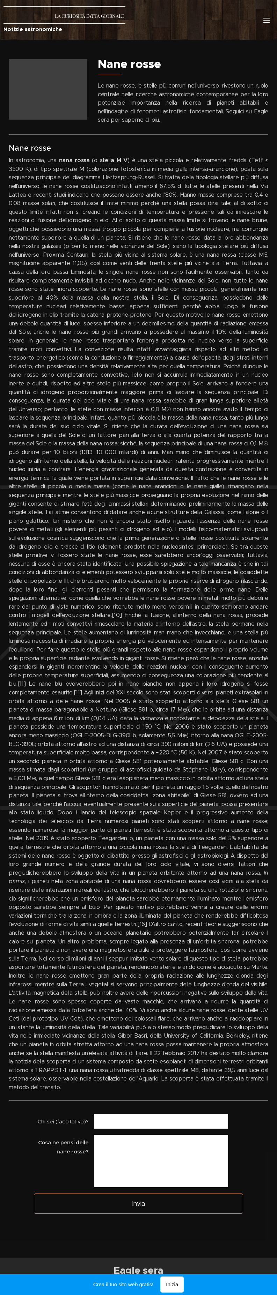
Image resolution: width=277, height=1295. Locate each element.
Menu (266, 20)
